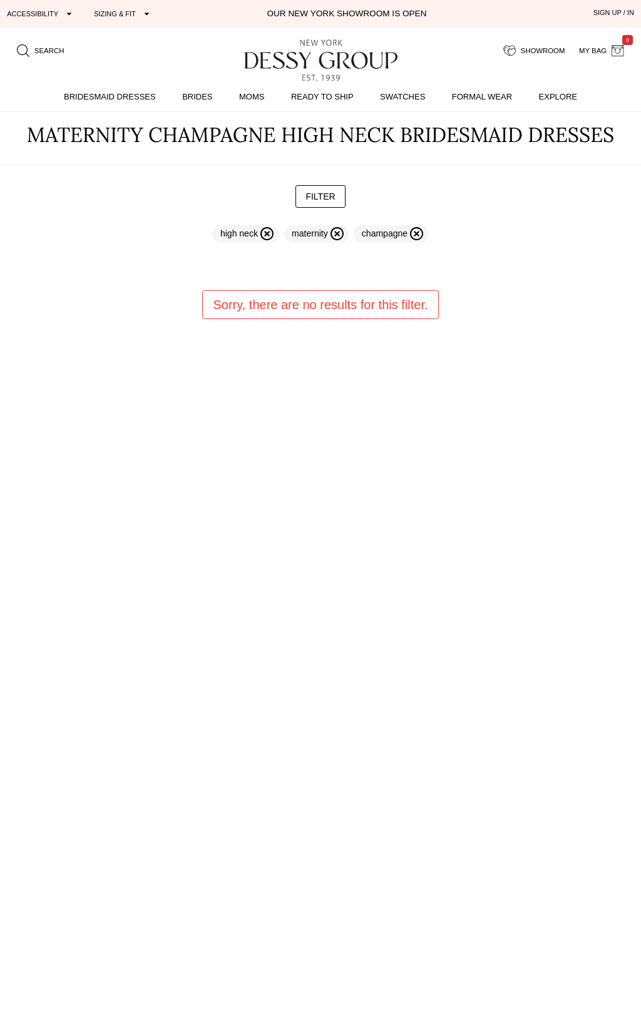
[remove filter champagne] (391, 234)
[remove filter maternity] (317, 234)
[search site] (40, 51)
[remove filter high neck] (245, 234)
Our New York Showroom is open (346, 13)
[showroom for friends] (534, 51)
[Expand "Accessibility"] (41, 14)
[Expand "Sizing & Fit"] (123, 14)
